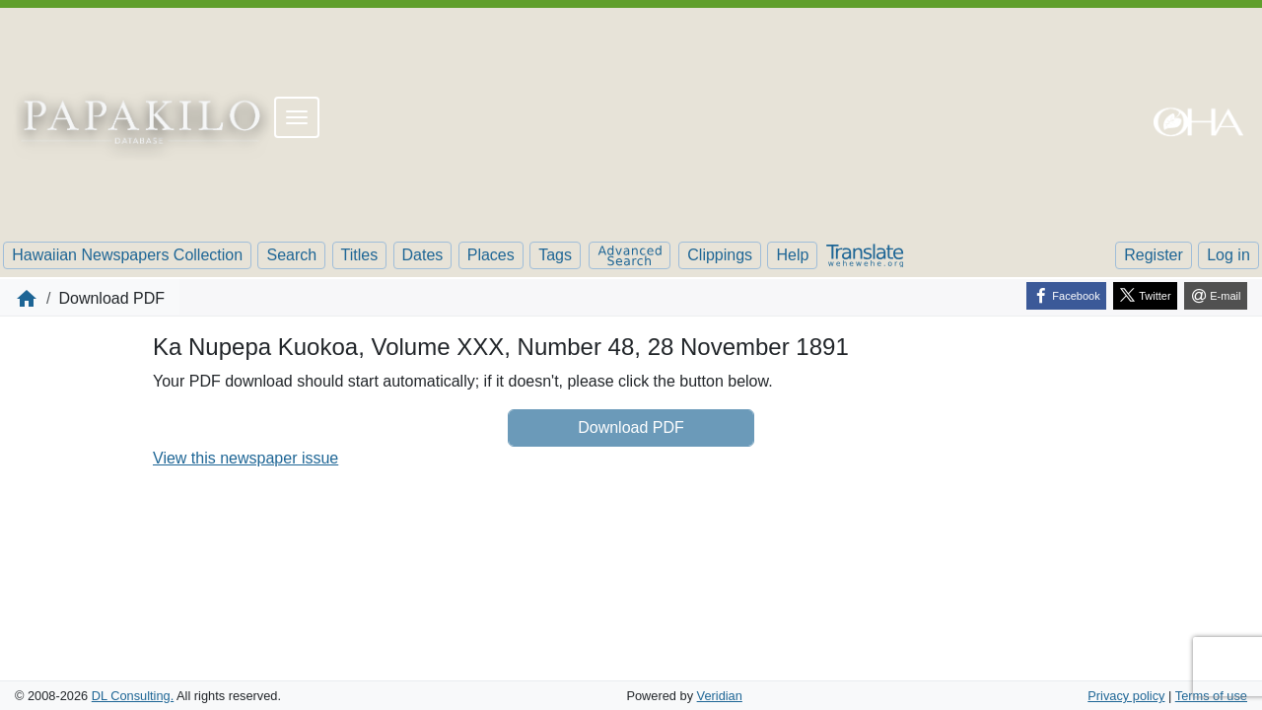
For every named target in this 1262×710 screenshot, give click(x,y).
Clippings (719, 255)
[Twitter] (1145, 296)
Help (792, 255)
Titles (360, 255)
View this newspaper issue (245, 458)
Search (291, 255)
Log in (1228, 255)
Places (491, 255)
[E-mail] (1215, 296)
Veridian (719, 695)
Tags (555, 255)
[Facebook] (1066, 296)
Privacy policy (1125, 695)
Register (1153, 255)
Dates (423, 255)
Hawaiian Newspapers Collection (127, 255)
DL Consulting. (133, 695)
